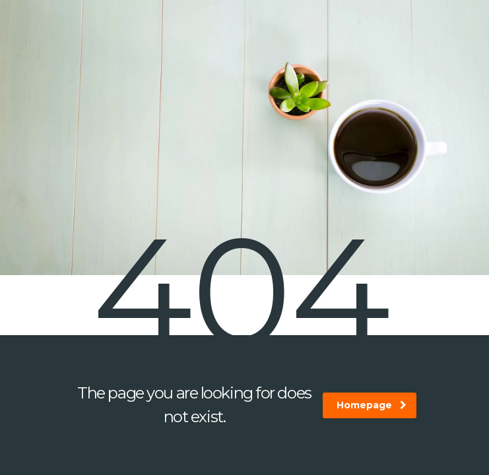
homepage (372, 405)
